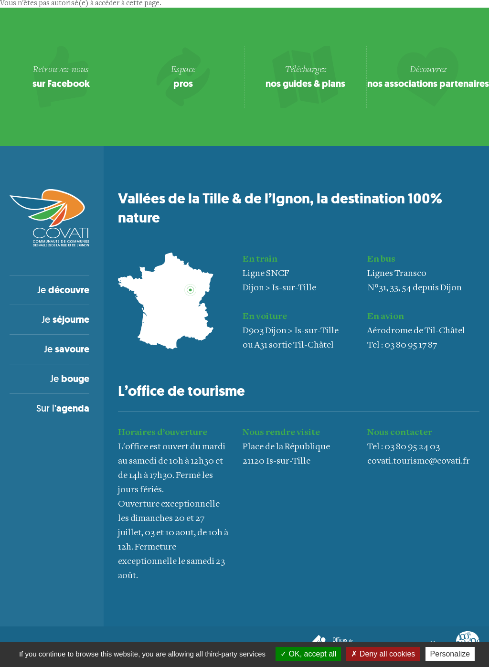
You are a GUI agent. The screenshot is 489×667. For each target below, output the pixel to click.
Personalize (450, 654)
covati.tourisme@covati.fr (418, 461)
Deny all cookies (383, 654)
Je (63, 290)
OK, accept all (308, 654)
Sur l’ (62, 408)
